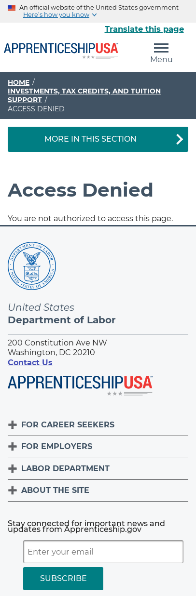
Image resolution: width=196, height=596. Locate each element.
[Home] (61, 51)
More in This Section (90, 139)
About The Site (55, 490)
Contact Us (30, 362)
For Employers (56, 446)
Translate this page (144, 29)
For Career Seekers (67, 424)
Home (18, 82)
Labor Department (65, 468)
